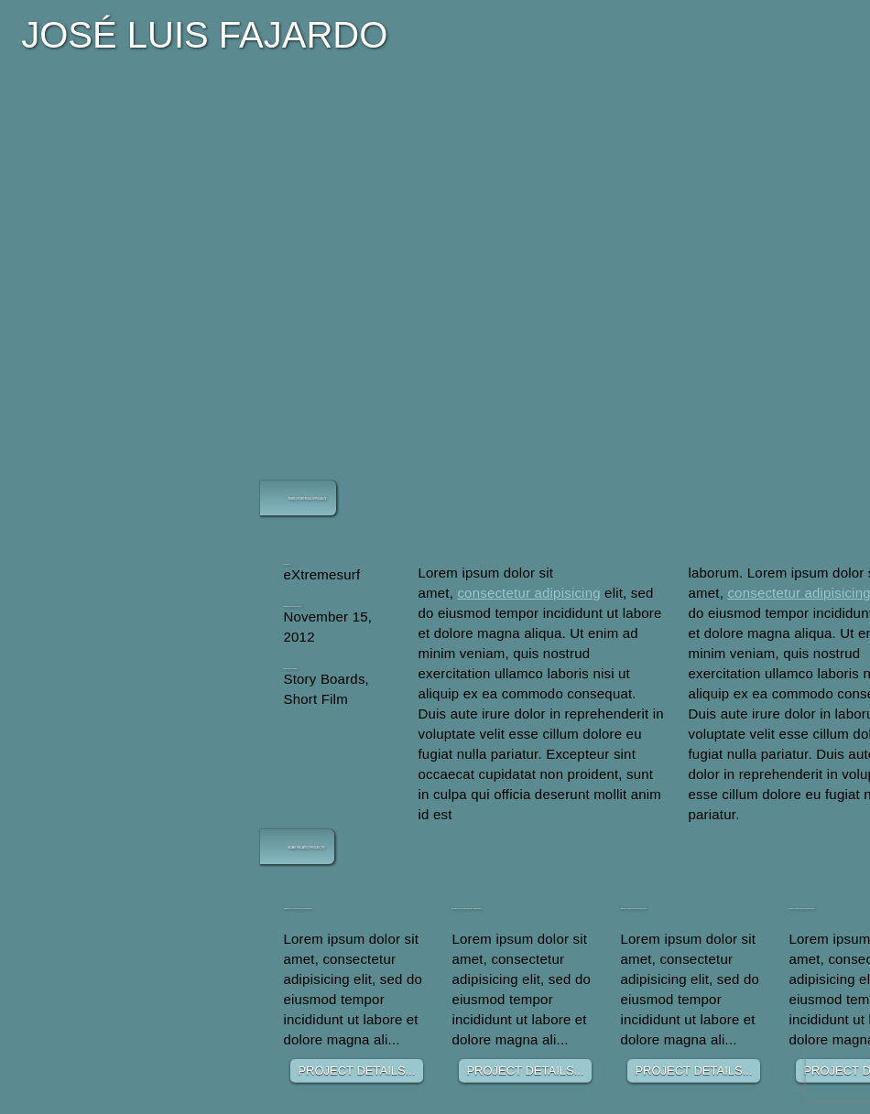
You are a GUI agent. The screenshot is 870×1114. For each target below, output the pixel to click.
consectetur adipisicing (528, 592)
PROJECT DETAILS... (356, 1070)
